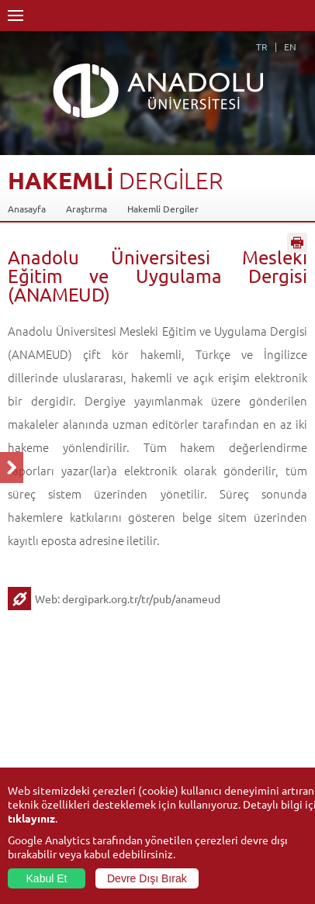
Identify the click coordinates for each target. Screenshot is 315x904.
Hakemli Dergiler (163, 208)
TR (262, 46)
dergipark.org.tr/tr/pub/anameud (141, 599)
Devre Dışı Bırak (147, 878)
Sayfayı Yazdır (297, 243)
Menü (15, 15)
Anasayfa (27, 208)
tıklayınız (31, 818)
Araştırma (86, 208)
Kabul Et (47, 878)
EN (290, 46)
